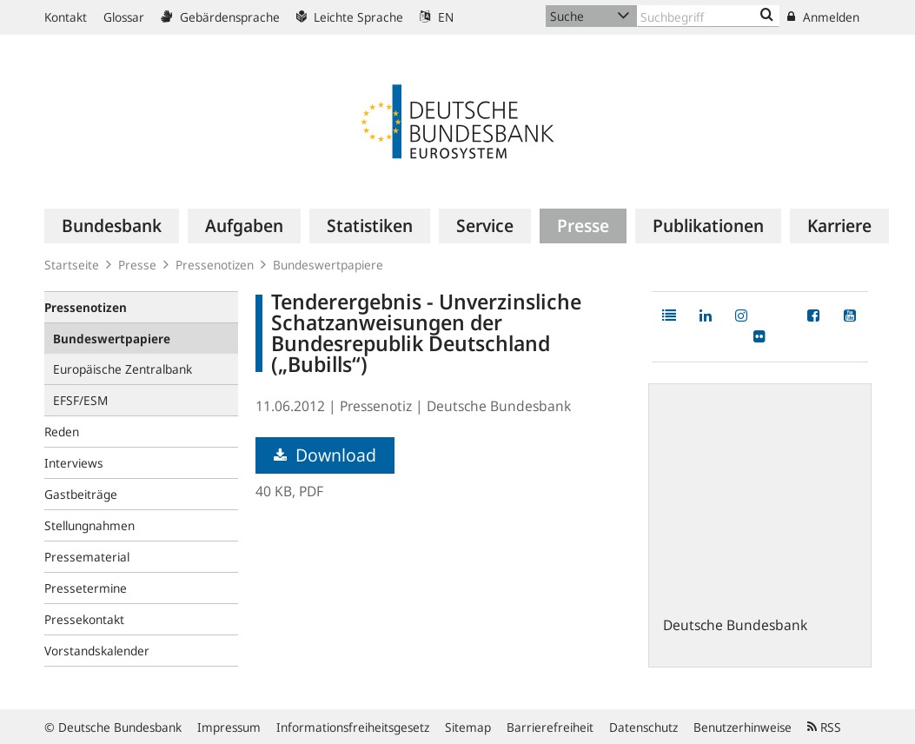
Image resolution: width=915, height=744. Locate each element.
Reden (61, 431)
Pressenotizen (215, 264)
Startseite (71, 264)
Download (325, 455)
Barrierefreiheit (550, 727)
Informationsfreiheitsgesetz (352, 727)
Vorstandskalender (96, 650)
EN (437, 17)
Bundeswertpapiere (328, 264)
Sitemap (468, 727)
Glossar (123, 17)
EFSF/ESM (80, 400)
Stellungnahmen (89, 525)
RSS (824, 727)
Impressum (229, 727)
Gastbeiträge (80, 494)
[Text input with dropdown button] (708, 16)
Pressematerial (86, 556)
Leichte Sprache (349, 17)
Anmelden (823, 17)
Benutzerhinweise (742, 727)
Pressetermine (85, 588)
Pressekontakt (84, 619)
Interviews (73, 463)
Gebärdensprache (220, 17)
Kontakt (65, 17)
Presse (137, 264)
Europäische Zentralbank (122, 369)
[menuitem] (111, 226)
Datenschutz (643, 727)
